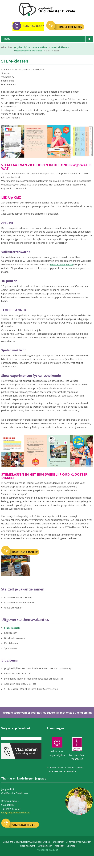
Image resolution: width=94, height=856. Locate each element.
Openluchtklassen (60, 47)
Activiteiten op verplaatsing (18, 597)
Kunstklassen (11, 643)
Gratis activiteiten (13, 607)
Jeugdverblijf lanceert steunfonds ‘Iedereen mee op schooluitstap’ (38, 668)
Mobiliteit (59, 845)
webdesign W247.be (47, 849)
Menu (7, 38)
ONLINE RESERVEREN (70, 26)
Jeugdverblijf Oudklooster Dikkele (47, 9)
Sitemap (71, 845)
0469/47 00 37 (33, 26)
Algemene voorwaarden (78, 841)
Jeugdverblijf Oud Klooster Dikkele (30, 47)
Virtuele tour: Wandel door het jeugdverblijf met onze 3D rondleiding (47, 712)
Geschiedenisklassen (14, 638)
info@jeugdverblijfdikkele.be (15, 812)
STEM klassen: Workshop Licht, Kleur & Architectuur (31, 688)
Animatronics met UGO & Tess (20, 683)
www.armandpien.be (61, 264)
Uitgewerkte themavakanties (28, 50)
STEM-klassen (12, 627)
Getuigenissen (45, 845)
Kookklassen (10, 632)
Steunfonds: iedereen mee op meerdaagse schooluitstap (33, 678)
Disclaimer (58, 841)
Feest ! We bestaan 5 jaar (17, 673)
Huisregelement (27, 845)
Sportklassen (10, 648)
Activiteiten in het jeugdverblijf (19, 602)
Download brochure (25, 552)
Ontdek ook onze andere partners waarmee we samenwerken (66, 769)
